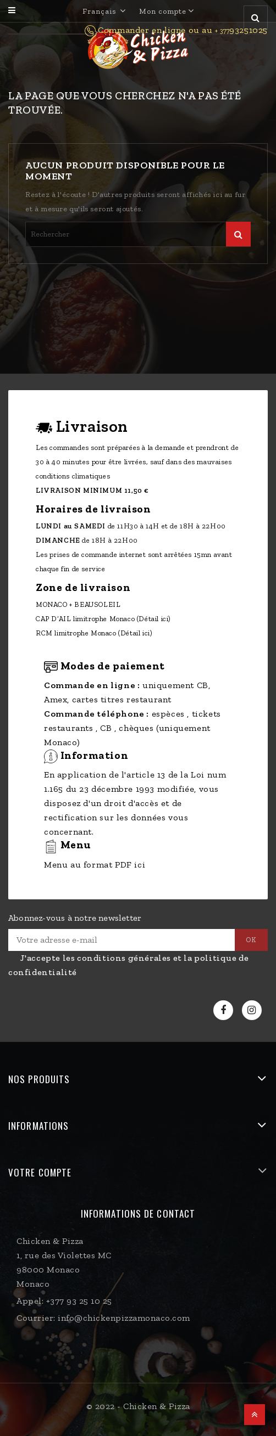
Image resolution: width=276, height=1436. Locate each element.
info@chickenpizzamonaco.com (124, 1318)
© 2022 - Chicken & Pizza (138, 1406)
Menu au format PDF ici (94, 864)
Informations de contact (138, 1213)
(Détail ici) (154, 619)
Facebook (224, 1010)
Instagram (253, 1010)
